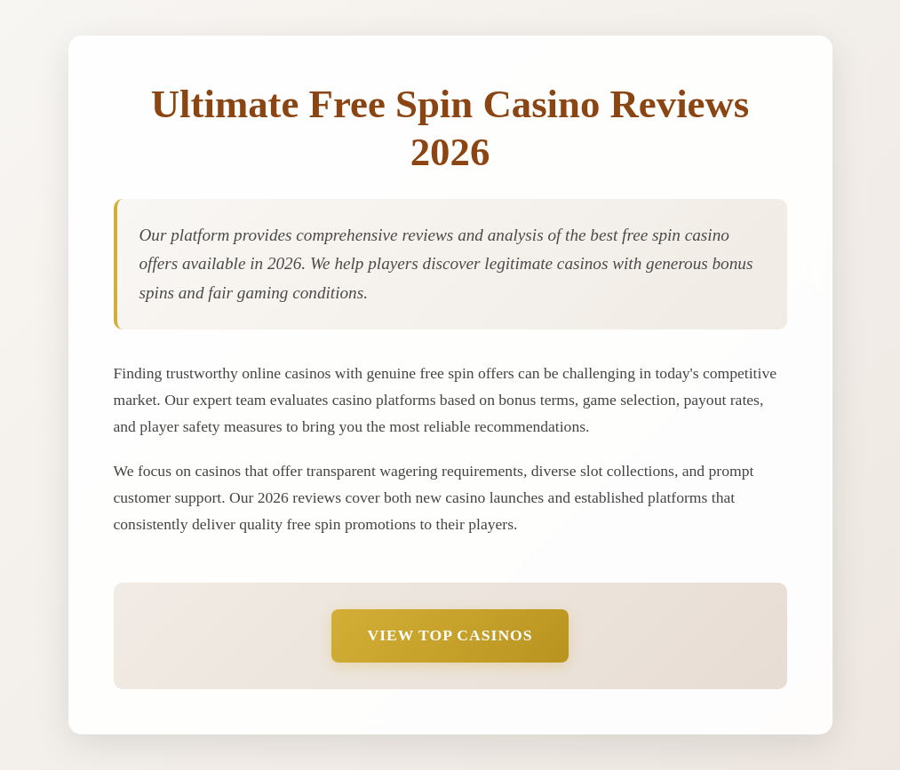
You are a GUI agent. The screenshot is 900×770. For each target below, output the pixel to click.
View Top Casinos (449, 635)
